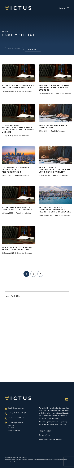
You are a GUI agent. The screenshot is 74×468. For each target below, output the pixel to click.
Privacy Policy (45, 431)
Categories (32, 49)
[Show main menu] (64, 8)
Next (40, 274)
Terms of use (44, 435)
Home (7, 296)
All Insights (14, 49)
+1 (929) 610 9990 (15, 418)
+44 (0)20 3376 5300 (16, 413)
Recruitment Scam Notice (50, 439)
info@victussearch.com (16, 408)
